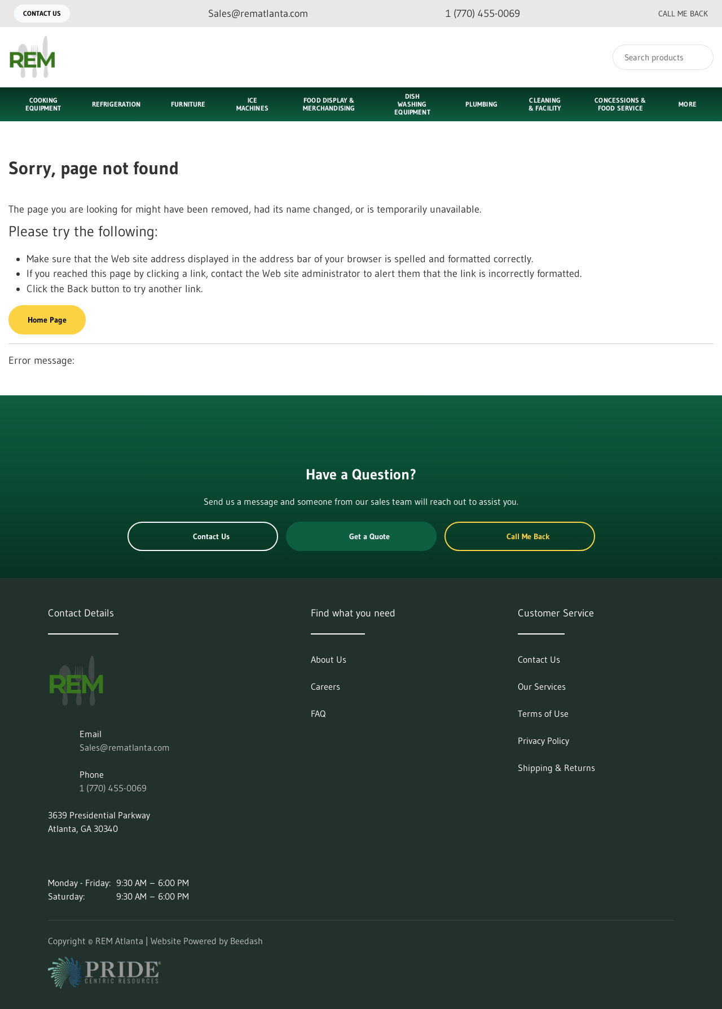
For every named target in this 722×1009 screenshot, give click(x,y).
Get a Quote (361, 536)
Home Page (47, 320)
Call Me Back (674, 13)
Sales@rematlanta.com (125, 747)
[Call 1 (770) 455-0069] (474, 13)
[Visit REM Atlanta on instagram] (77, 855)
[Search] (663, 57)
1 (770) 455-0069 (113, 788)
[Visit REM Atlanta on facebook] (100, 855)
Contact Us (42, 13)
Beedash (246, 940)
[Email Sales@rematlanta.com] (249, 13)
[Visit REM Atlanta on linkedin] (53, 855)
